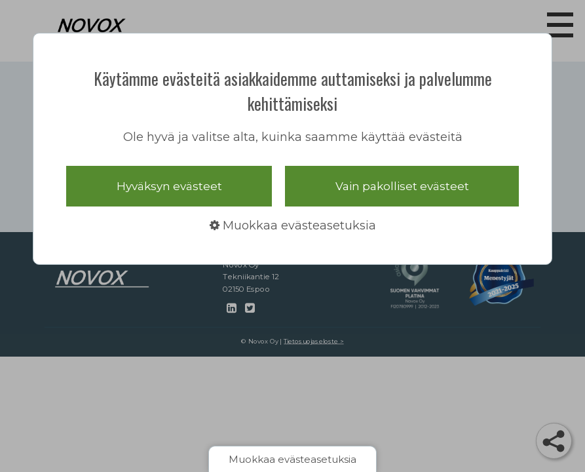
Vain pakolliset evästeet (402, 186)
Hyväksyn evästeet (169, 186)
